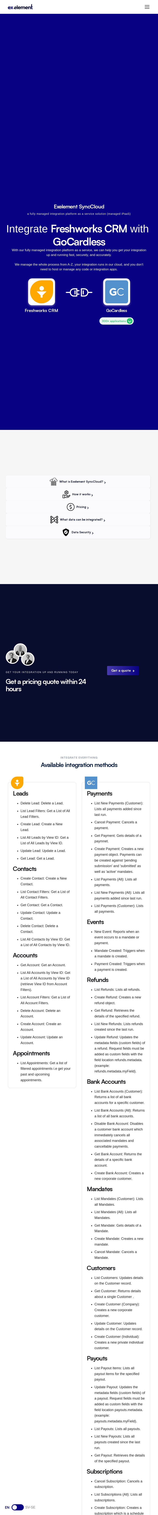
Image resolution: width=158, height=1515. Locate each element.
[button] (146, 7)
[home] (20, 7)
